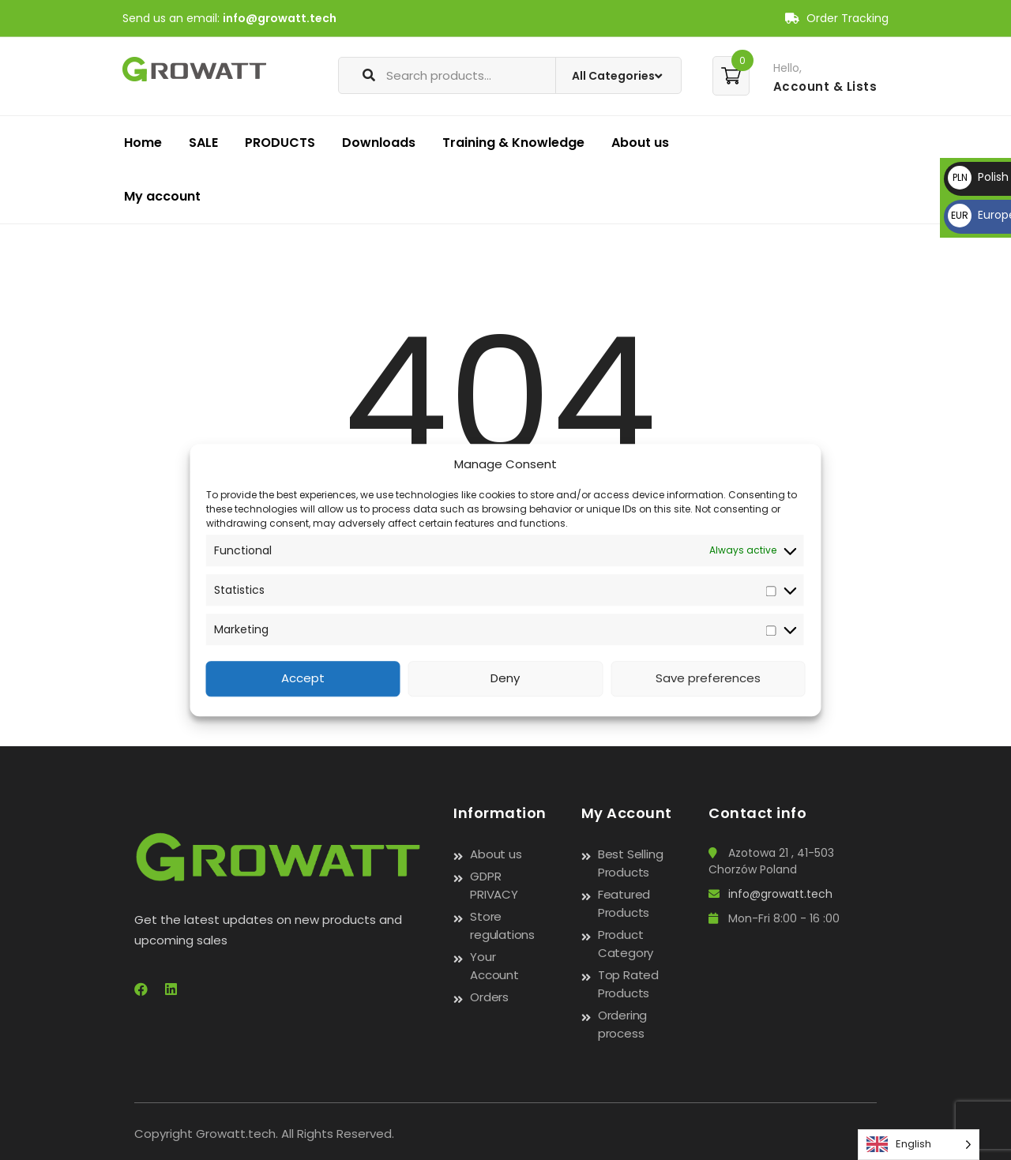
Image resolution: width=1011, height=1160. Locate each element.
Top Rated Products (628, 984)
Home (143, 142)
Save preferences (708, 678)
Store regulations (502, 925)
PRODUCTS (280, 142)
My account (162, 196)
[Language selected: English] (918, 1144)
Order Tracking (837, 18)
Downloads (378, 142)
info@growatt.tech (279, 18)
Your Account (494, 965)
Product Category (625, 943)
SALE (203, 142)
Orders (489, 997)
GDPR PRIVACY (494, 885)
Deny (505, 678)
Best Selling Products (630, 863)
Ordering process (622, 1024)
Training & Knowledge (513, 142)
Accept (303, 678)
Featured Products (624, 903)
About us (640, 142)
